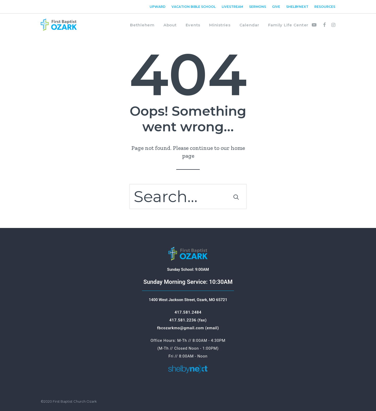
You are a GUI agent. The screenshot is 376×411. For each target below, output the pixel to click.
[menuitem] (159, 6)
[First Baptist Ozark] (59, 24)
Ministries (220, 24)
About (170, 24)
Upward (158, 7)
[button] (315, 25)
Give (276, 7)
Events (193, 24)
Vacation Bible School (194, 7)
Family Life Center (288, 24)
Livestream (232, 7)
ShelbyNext (297, 7)
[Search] (188, 196)
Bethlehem (142, 24)
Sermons (257, 7)
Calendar (249, 24)
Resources (324, 7)
